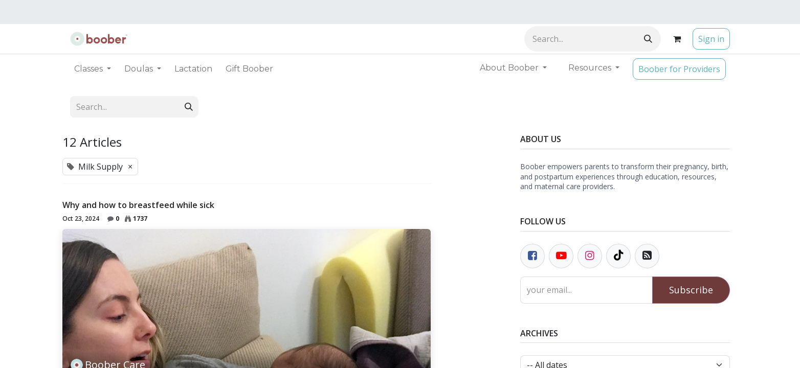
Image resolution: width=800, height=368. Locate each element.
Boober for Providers (679, 69)
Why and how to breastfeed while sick (138, 205)
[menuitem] (193, 69)
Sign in (711, 38)
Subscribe (691, 290)
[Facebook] (532, 256)
